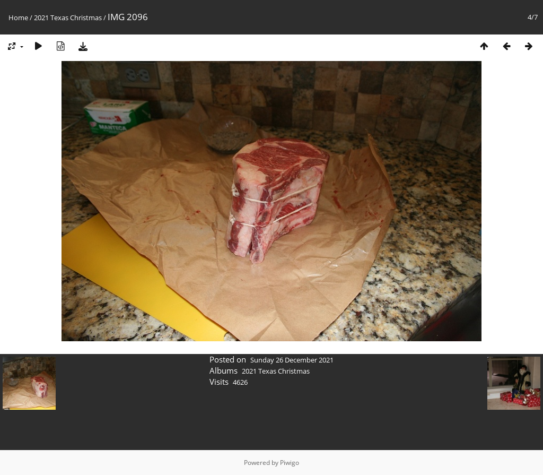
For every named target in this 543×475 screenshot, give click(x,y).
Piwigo (289, 462)
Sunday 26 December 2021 (292, 360)
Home (18, 17)
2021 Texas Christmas (68, 17)
